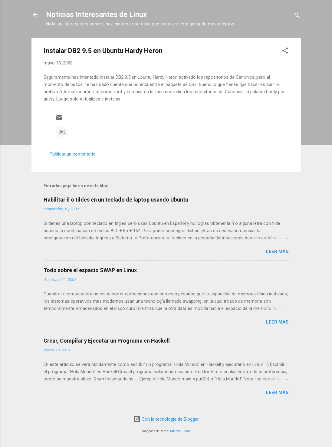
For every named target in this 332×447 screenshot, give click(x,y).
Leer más (277, 251)
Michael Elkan (180, 431)
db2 (62, 132)
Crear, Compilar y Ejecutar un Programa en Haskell (107, 340)
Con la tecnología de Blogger (166, 419)
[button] (285, 51)
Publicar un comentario (73, 154)
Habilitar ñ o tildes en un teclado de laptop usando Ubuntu (116, 199)
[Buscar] (297, 16)
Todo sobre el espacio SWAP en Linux (90, 270)
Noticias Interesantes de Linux (96, 14)
